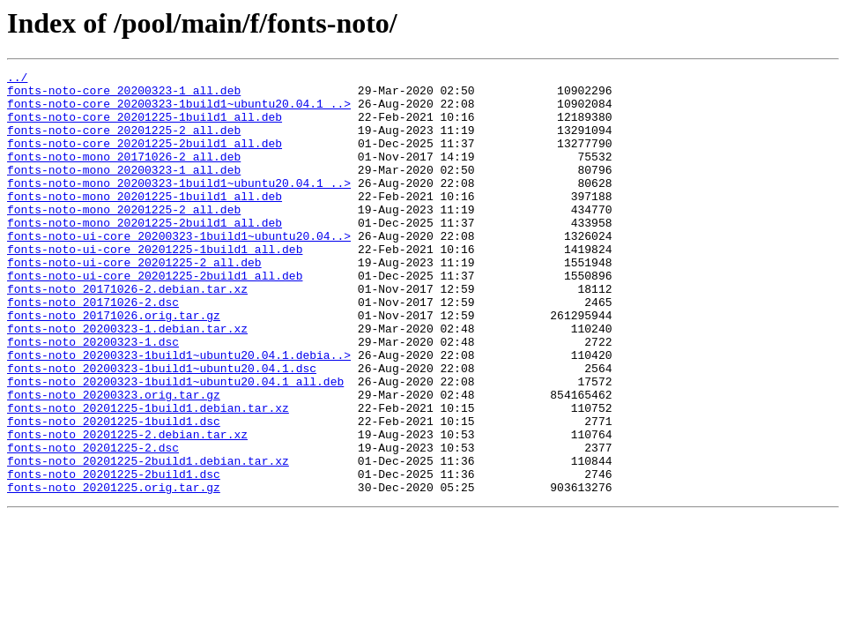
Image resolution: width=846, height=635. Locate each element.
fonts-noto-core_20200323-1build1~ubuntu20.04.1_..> (179, 111)
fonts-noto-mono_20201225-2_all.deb (124, 238)
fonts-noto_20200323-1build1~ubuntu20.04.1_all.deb (175, 444)
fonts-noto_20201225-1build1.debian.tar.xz (148, 476)
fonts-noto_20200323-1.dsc (93, 397)
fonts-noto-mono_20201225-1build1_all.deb (144, 222)
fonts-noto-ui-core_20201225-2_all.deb (134, 302)
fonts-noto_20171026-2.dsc (93, 349)
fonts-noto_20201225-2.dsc (93, 524)
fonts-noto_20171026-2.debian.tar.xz (127, 333)
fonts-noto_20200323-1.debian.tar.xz (127, 381)
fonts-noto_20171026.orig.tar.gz (113, 365)
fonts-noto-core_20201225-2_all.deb (124, 143)
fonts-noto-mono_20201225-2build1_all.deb (144, 254)
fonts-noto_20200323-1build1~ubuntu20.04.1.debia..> (179, 413)
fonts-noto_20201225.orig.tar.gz (113, 571)
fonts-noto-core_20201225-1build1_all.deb (144, 127)
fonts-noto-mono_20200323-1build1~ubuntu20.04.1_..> (179, 206)
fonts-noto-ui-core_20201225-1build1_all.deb (154, 286)
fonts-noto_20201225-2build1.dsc (113, 556)
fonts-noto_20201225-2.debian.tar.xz (127, 508)
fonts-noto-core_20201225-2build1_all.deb (144, 159)
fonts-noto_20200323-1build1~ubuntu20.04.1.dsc (161, 429)
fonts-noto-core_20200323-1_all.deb (124, 95)
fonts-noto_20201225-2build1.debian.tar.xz (148, 540)
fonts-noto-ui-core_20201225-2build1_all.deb (154, 317)
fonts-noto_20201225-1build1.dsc (113, 492)
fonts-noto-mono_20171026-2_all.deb (124, 175)
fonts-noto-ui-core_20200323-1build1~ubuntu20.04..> (179, 270)
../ (17, 79)
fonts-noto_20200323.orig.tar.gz (113, 460)
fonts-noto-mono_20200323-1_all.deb (124, 190)
